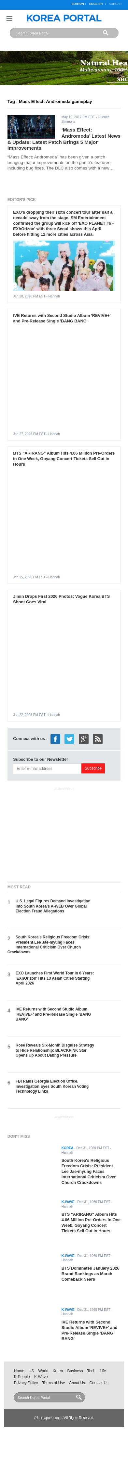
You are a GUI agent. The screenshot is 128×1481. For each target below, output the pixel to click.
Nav (9, 18)
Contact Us (98, 1383)
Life (103, 1371)
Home (19, 1371)
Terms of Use (53, 1383)
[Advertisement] (64, 833)
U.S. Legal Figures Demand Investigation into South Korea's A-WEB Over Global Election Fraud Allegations (53, 906)
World (43, 1371)
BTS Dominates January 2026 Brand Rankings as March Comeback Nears (91, 1274)
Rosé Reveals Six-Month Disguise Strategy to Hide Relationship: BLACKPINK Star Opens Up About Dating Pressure (55, 1050)
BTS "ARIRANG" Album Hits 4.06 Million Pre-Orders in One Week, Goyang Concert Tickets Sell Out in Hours (64, 459)
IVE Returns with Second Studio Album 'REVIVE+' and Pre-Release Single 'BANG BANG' (62, 318)
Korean (115, 4)
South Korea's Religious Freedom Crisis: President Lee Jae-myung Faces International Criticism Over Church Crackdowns (49, 944)
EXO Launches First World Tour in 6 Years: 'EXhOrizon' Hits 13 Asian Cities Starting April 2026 (55, 978)
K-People (22, 1376)
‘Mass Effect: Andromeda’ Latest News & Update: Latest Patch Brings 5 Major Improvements (64, 139)
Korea (58, 1371)
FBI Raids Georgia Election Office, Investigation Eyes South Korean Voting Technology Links (52, 1086)
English (96, 4)
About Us (77, 1383)
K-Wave (41, 1376)
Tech (91, 1371)
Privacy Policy (26, 1383)
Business (75, 1371)
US (31, 1371)
